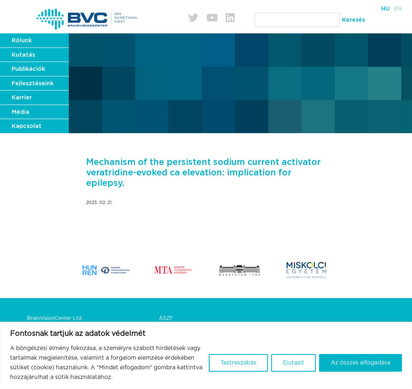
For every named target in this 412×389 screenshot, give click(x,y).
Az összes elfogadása (360, 363)
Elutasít (293, 363)
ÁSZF (166, 318)
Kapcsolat (26, 126)
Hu (385, 9)
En (398, 9)
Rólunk (22, 40)
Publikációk (28, 69)
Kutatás (23, 55)
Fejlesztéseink (33, 83)
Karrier (22, 98)
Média (20, 112)
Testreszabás (238, 363)
